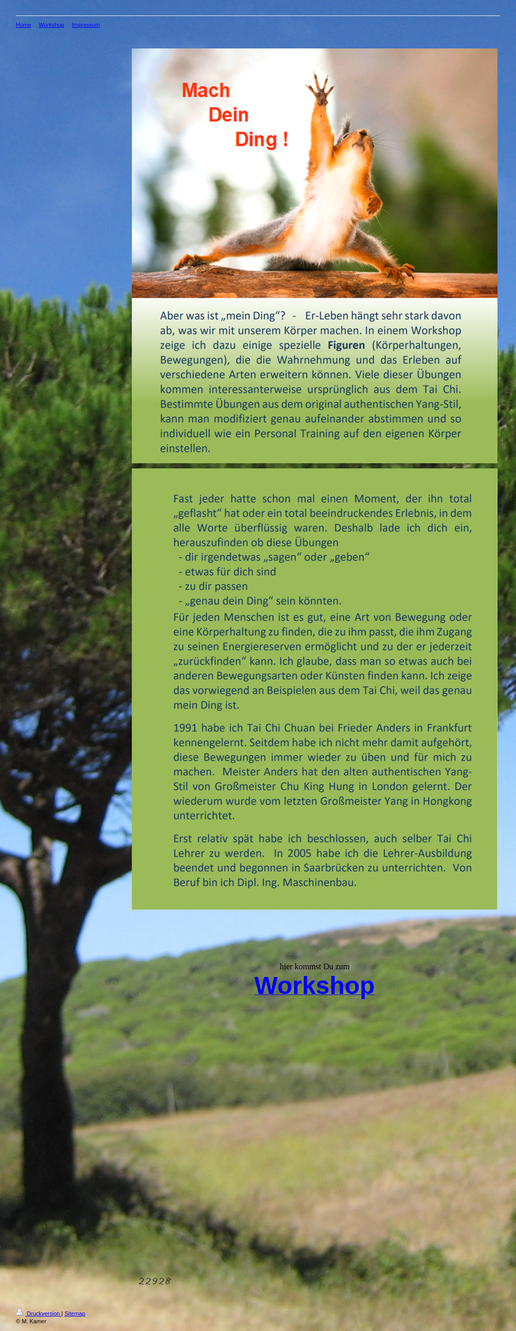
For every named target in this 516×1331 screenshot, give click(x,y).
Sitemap (74, 1313)
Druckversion (38, 1313)
